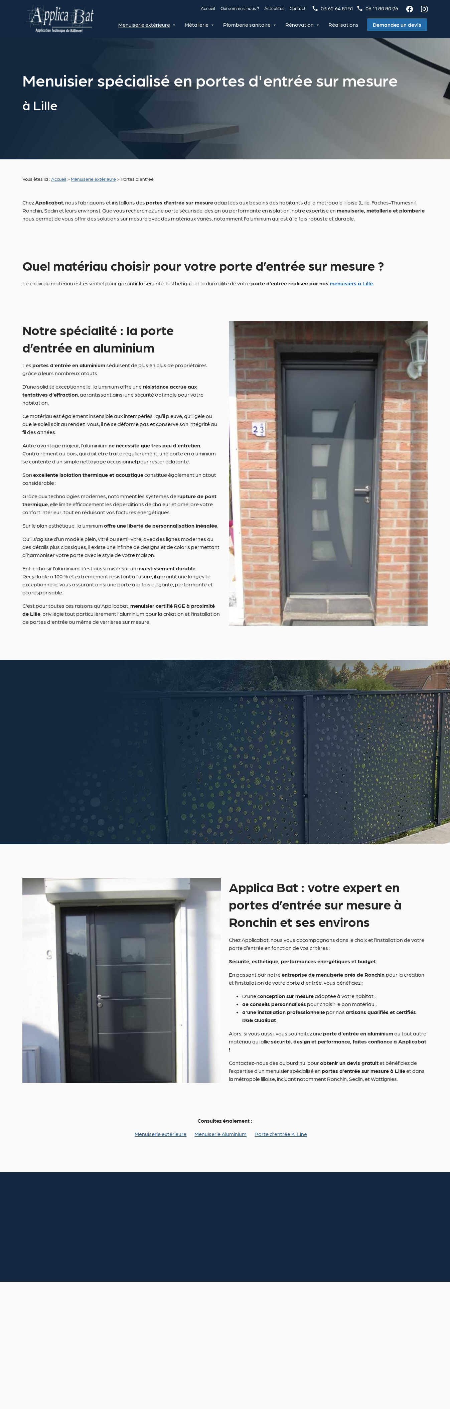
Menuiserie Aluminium (220, 1134)
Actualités (274, 8)
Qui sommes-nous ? (239, 8)
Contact (298, 8)
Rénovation (300, 24)
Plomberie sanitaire (248, 24)
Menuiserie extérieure (145, 24)
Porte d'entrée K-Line (281, 1134)
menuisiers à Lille (351, 283)
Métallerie (197, 24)
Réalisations (344, 24)
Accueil (208, 8)
